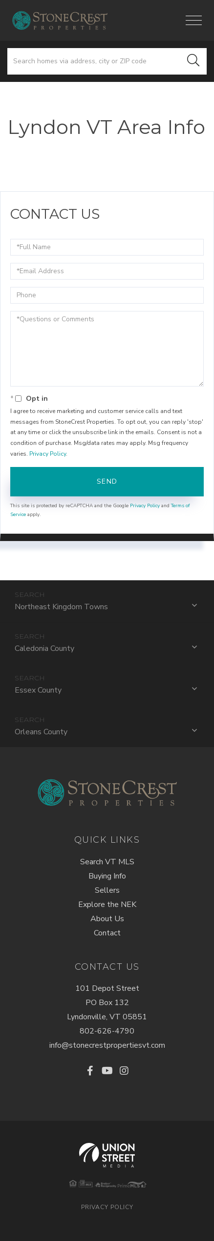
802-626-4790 (107, 1031)
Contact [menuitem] (107, 933)
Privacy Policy (47, 454)
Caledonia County (44, 648)
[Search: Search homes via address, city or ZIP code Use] (93, 61)
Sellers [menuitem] (107, 890)
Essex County (38, 690)
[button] (193, 61)
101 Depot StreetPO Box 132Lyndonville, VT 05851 (107, 1002)
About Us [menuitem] (107, 918)
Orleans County (41, 731)
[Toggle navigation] (194, 20)
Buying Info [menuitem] (107, 876)
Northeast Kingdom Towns (61, 606)
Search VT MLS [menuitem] (107, 861)
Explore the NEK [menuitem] (107, 904)
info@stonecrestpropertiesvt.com (107, 1045)
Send (107, 481)
